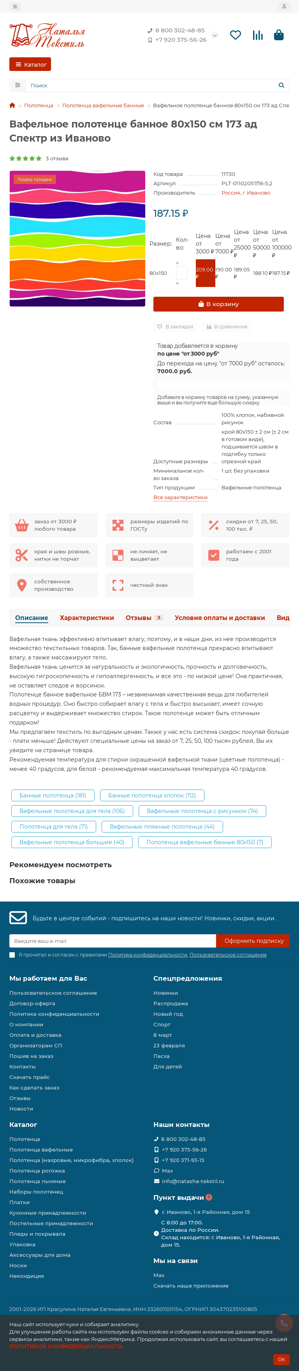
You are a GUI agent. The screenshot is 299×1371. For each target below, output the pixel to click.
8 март (162, 1035)
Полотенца (38, 105)
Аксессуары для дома (39, 1255)
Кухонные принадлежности (47, 1213)
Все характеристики (180, 497)
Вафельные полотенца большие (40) (72, 842)
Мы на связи (175, 1261)
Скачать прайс (29, 1077)
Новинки (165, 993)
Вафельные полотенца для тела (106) (72, 811)
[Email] (112, 941)
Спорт (162, 1024)
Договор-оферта (32, 1003)
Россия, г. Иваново (246, 193)
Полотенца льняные (37, 1181)
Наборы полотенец (36, 1192)
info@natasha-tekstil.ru (193, 1181)
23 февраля (169, 1045)
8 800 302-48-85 (174, 30)
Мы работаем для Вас (48, 978)
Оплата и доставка (35, 1035)
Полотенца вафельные (41, 1149)
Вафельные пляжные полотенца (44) (162, 826)
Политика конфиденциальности (54, 1014)
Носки (18, 1265)
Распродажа (170, 1003)
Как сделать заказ (34, 1087)
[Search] (158, 85)
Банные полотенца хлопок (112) (152, 795)
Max (167, 1170)
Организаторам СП (35, 1045)
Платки (19, 1202)
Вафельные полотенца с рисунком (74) (202, 811)
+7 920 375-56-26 (175, 39)
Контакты (22, 1066)
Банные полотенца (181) (52, 795)
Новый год (168, 1014)
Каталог (23, 1124)
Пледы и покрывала (37, 1234)
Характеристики (87, 618)
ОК (281, 1359)
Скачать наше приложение (191, 1285)
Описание (31, 618)
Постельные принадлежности (51, 1223)
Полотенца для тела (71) (53, 826)
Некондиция (26, 1276)
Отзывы (144, 618)
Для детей (167, 1066)
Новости (21, 1108)
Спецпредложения (187, 978)
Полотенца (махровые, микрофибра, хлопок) (71, 1160)
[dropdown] (15, 6)
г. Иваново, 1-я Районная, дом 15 (206, 1212)
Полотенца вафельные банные (103, 105)
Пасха (161, 1056)
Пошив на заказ (31, 1056)
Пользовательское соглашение (53, 993)
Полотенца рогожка (37, 1170)
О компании (26, 1024)
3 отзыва (39, 158)
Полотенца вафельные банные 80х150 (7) (205, 842)
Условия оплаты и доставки (220, 618)
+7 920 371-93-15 (183, 1160)
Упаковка (22, 1244)
